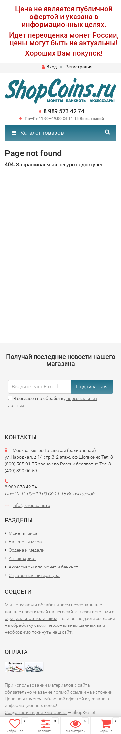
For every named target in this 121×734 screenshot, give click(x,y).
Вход (49, 66)
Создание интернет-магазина (36, 712)
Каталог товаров (38, 133)
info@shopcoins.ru (31, 505)
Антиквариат (22, 558)
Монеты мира (23, 533)
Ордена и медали (27, 550)
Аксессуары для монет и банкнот (43, 566)
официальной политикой (31, 618)
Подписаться (92, 387)
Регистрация (79, 66)
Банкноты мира (25, 541)
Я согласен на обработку (52, 402)
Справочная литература (34, 575)
